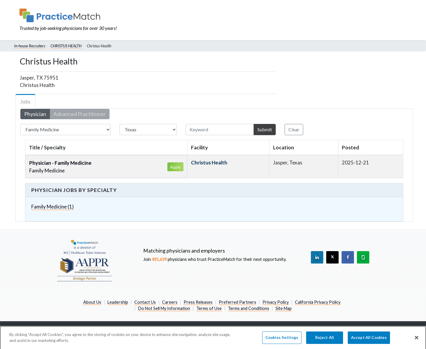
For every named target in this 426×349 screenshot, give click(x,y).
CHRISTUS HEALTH (65, 45)
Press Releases (198, 302)
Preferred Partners (237, 302)
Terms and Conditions (248, 308)
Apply (175, 166)
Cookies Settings (281, 339)
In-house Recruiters (29, 45)
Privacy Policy (275, 302)
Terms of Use (209, 308)
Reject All (324, 339)
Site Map (283, 308)
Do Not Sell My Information (164, 308)
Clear (293, 129)
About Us (92, 302)
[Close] (416, 339)
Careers (169, 302)
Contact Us (145, 302)
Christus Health (209, 162)
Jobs (25, 101)
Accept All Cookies (369, 339)
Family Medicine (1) (52, 206)
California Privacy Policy (317, 302)
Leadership (117, 302)
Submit (264, 129)
